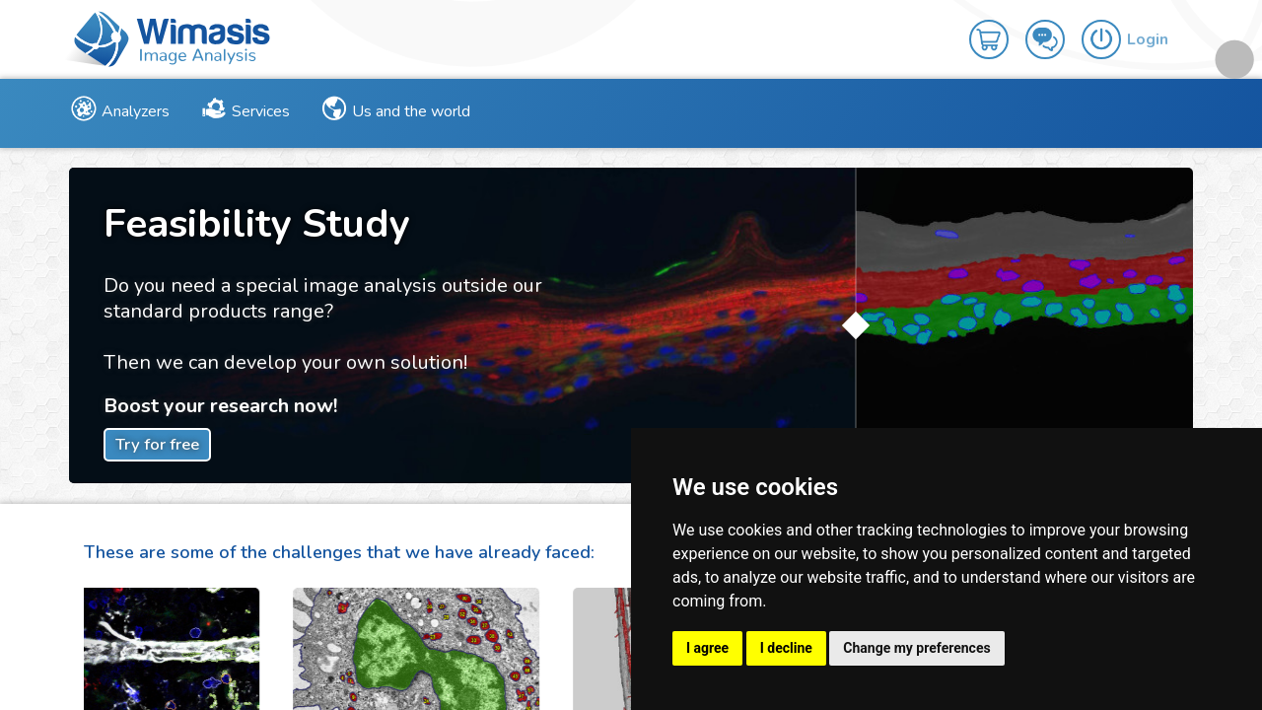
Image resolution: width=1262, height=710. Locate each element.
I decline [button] (786, 648)
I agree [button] (707, 648)
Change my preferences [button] (916, 648)
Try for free (157, 444)
